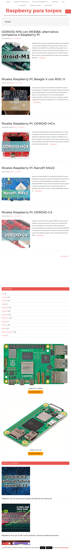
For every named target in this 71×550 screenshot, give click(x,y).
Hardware (4, 311)
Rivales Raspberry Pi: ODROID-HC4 (28, 123)
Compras (4, 301)
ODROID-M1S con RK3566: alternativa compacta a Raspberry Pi (30, 33)
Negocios (4, 321)
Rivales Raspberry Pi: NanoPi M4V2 (28, 168)
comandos (5, 297)
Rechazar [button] (49, 547)
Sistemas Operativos (8, 332)
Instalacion (5, 315)
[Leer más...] (42, 58)
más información (64, 548)
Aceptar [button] (42, 547)
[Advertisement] (31, 272)
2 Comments (21, 127)
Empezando (5, 308)
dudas (3, 304)
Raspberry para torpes (33, 10)
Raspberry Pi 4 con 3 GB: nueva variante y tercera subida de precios (30, 535)
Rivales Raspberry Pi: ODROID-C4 (27, 212)
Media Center (5, 318)
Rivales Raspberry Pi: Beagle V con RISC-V (33, 79)
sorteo (4, 335)
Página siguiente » (64, 256)
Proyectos (5, 325)
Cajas (3, 294)
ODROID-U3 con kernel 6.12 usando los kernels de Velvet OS (27, 499)
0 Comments (18, 38)
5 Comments (19, 83)
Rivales (4, 328)
